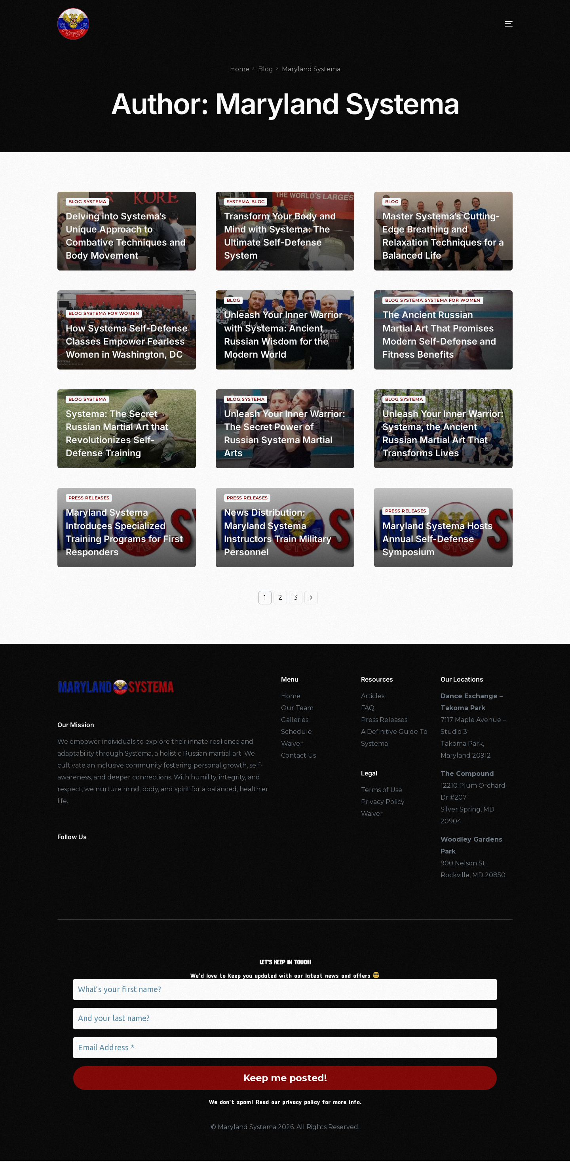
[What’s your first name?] (285, 989)
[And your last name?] (285, 1019)
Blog (75, 199)
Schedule (296, 731)
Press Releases (89, 496)
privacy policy (301, 1102)
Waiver (292, 743)
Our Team (297, 708)
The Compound (467, 773)
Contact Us (298, 755)
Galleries (294, 720)
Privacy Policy (383, 802)
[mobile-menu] (497, 24)
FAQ (367, 708)
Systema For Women (452, 298)
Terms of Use (381, 790)
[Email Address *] (285, 1048)
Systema (95, 199)
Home (290, 696)
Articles (372, 696)
